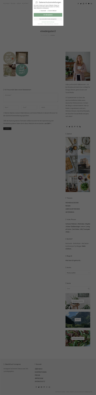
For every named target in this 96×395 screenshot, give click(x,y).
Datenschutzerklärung (48, 23)
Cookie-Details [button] (40, 23)
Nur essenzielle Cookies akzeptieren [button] (48, 18)
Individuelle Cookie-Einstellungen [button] (48, 21)
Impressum (56, 23)
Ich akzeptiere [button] (48, 14)
